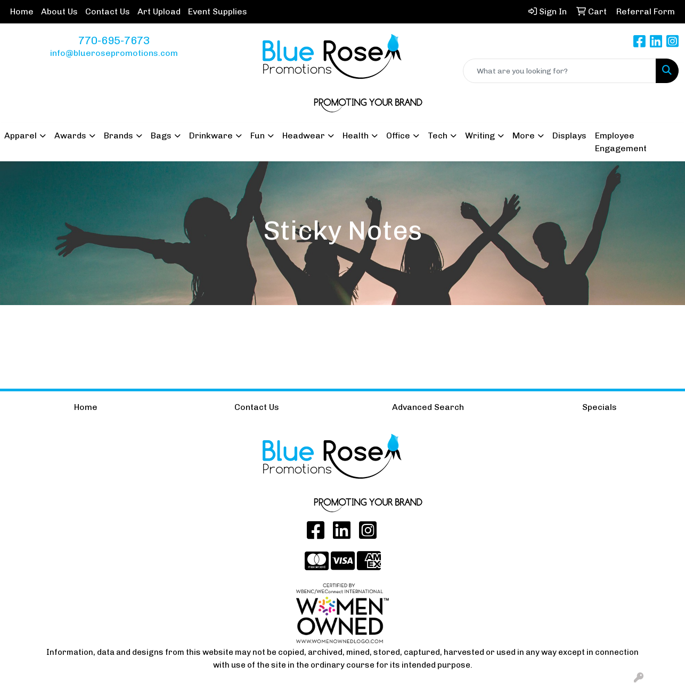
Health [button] (355, 135)
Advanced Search (428, 407)
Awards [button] (70, 135)
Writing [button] (480, 135)
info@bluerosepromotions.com (114, 53)
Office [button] (398, 135)
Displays (569, 135)
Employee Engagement (621, 141)
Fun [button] (257, 135)
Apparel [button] (20, 135)
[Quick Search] (559, 71)
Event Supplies (217, 11)
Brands (118, 135)
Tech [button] (437, 135)
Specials (599, 407)
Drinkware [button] (211, 135)
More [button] (523, 135)
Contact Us (107, 11)
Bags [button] (161, 135)
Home (22, 11)
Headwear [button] (303, 135)
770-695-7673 (114, 40)
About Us (59, 11)
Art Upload (159, 11)
